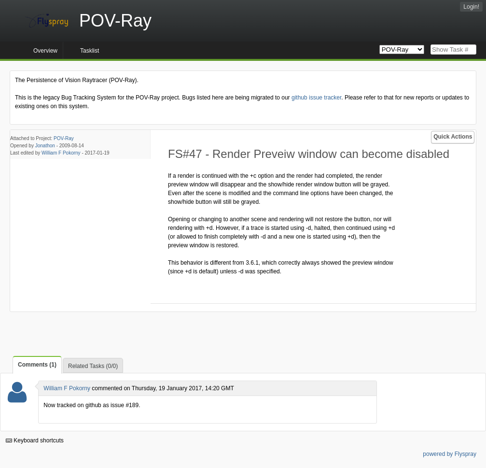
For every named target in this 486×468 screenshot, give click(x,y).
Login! (471, 6)
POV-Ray (64, 138)
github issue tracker (316, 97)
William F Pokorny (61, 153)
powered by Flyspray (449, 454)
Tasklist (89, 50)
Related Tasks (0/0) (93, 366)
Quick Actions (452, 136)
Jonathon (45, 145)
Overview (45, 50)
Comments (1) (37, 364)
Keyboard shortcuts (35, 440)
